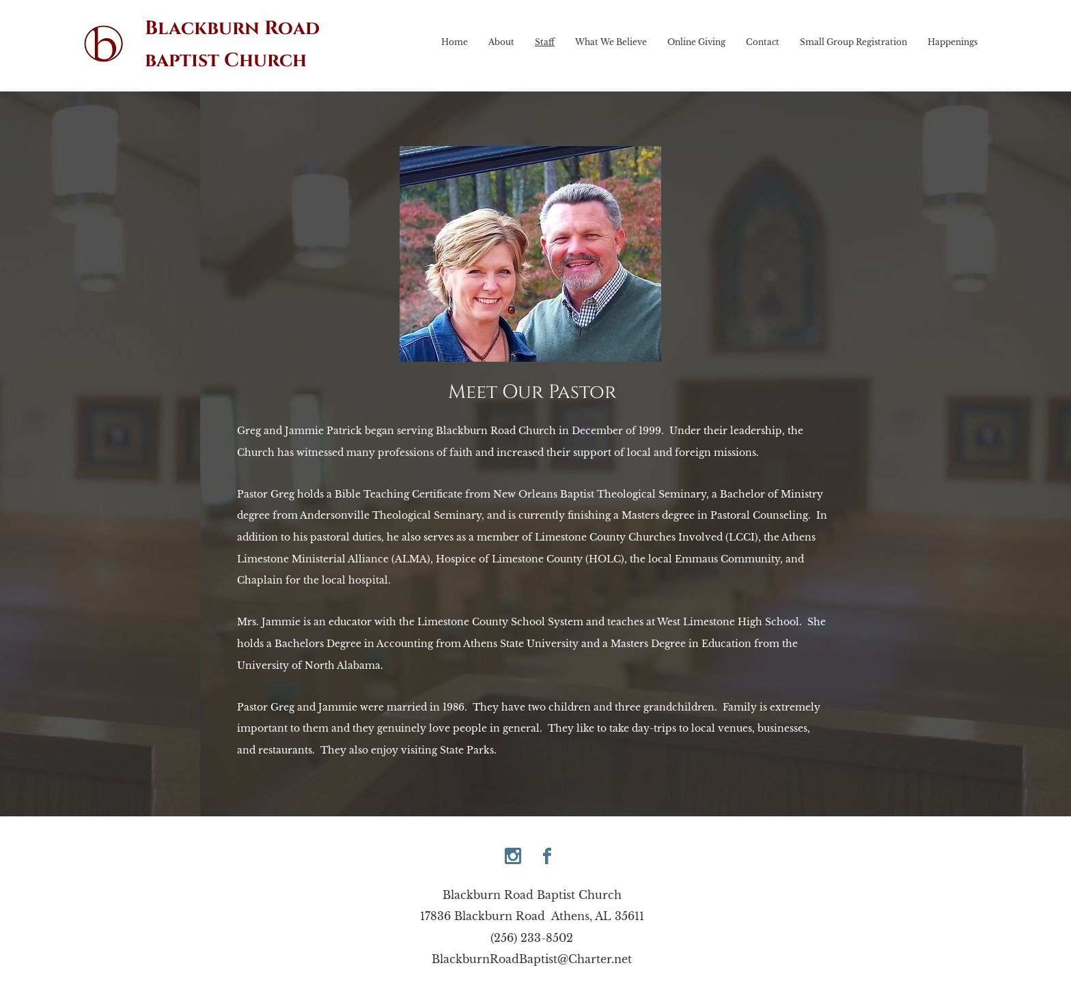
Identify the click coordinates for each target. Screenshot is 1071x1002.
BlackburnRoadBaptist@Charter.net (532, 959)
